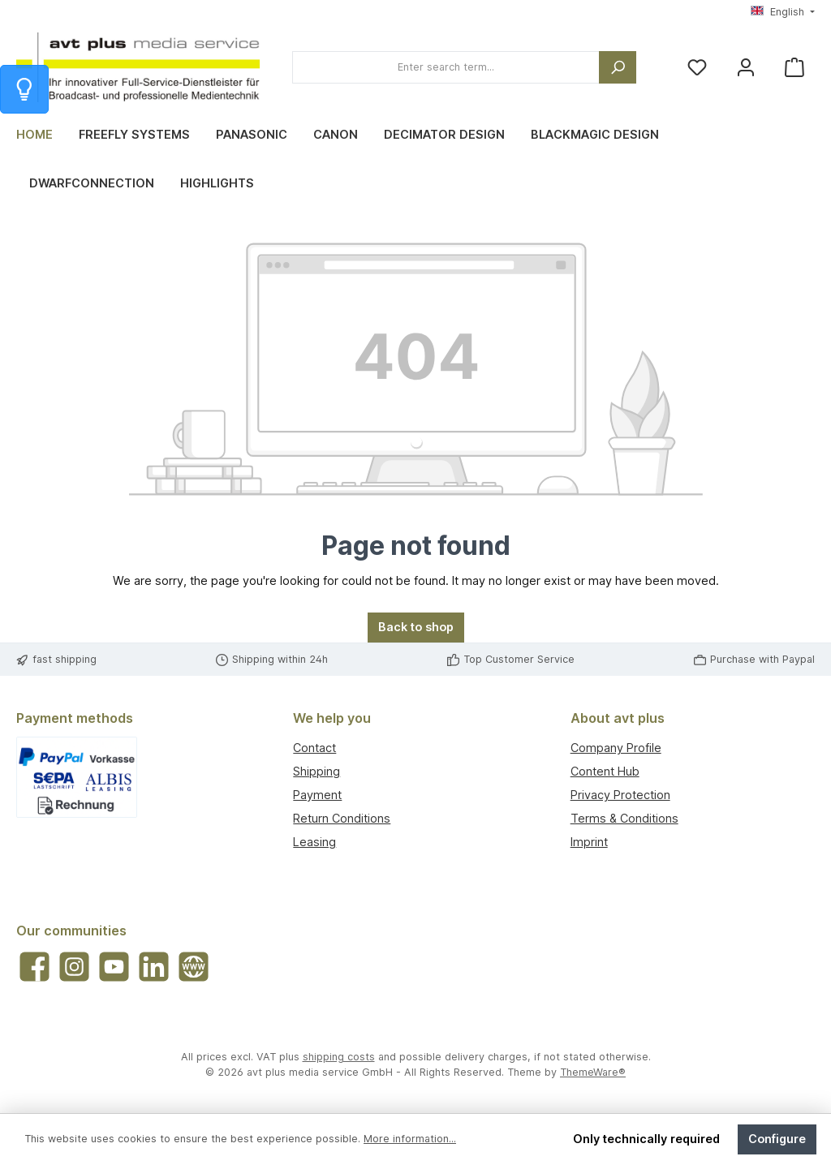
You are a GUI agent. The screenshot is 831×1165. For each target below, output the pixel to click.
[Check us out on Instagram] (74, 966)
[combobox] (446, 67)
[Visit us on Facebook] (34, 966)
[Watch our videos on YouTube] (114, 966)
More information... (410, 1139)
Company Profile (616, 747)
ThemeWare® (593, 1072)
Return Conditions (341, 818)
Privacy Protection (620, 795)
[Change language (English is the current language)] (783, 12)
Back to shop (416, 627)
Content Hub (605, 771)
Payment (317, 795)
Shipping (316, 771)
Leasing (314, 842)
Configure (777, 1139)
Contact (314, 747)
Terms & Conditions (624, 818)
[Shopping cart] (794, 67)
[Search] (617, 67)
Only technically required (646, 1139)
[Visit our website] (193, 966)
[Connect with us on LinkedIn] (154, 966)
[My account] (746, 67)
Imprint (589, 842)
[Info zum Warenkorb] (24, 89)
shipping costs (339, 1057)
